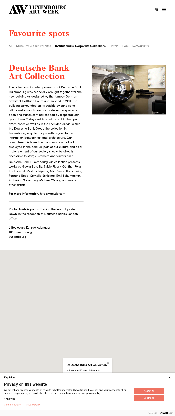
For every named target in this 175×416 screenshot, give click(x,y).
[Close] (108, 363)
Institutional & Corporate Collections (80, 46)
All (10, 46)
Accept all (149, 391)
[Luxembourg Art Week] (38, 9)
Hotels (114, 46)
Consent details (12, 404)
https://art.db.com (52, 193)
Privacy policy (33, 404)
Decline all (149, 397)
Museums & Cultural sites (33, 46)
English (9, 377)
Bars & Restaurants (135, 46)
